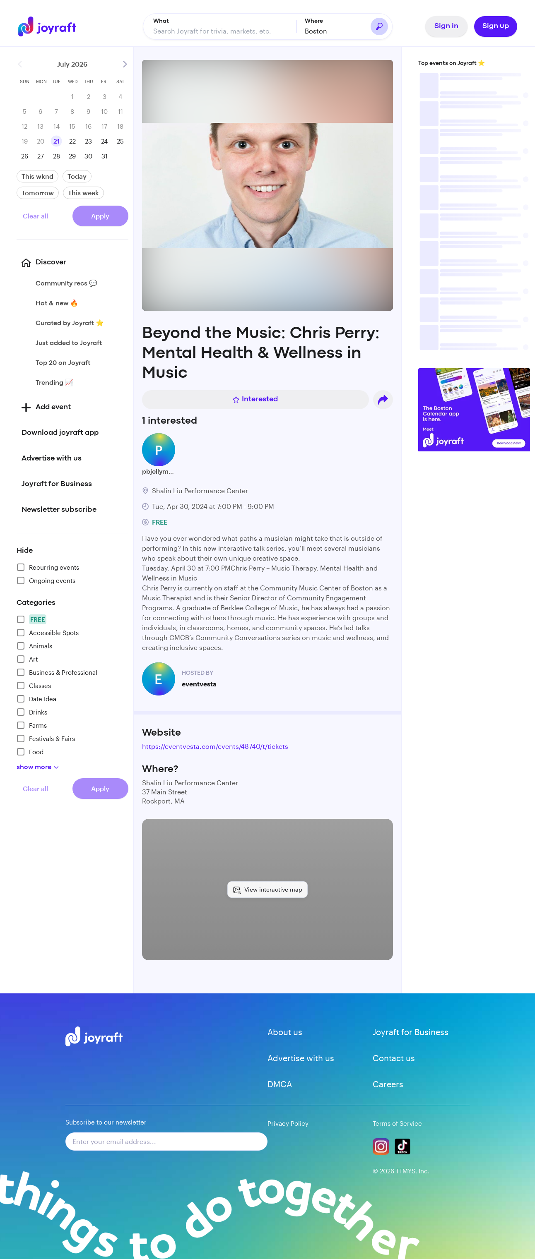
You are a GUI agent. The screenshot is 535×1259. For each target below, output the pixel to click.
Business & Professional (57, 672)
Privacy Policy (288, 1123)
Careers (388, 1084)
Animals (34, 646)
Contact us (394, 1058)
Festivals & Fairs (46, 738)
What (161, 21)
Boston (316, 31)
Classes (34, 685)
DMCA (280, 1084)
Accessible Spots (48, 632)
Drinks (32, 712)
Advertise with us (301, 1058)
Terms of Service (397, 1123)
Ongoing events (46, 580)
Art (27, 659)
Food (30, 752)
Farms (32, 725)
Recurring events (48, 567)
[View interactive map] (267, 889)
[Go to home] (49, 26)
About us (285, 1032)
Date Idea (36, 699)
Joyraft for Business (410, 1032)
